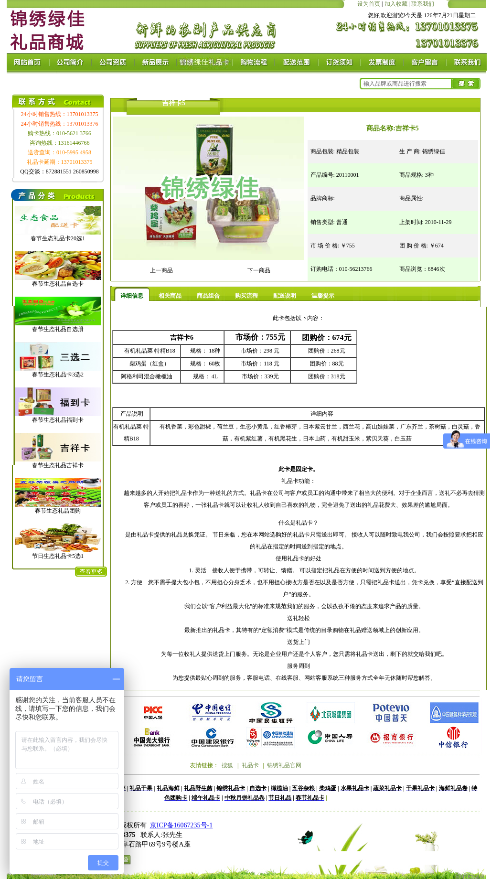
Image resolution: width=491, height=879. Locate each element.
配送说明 (284, 295)
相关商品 (170, 295)
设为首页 (368, 3)
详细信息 (131, 295)
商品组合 (208, 295)
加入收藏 (395, 3)
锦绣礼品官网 (284, 765)
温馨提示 (322, 295)
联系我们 (422, 3)
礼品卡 (250, 765)
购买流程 (246, 295)
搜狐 (227, 765)
